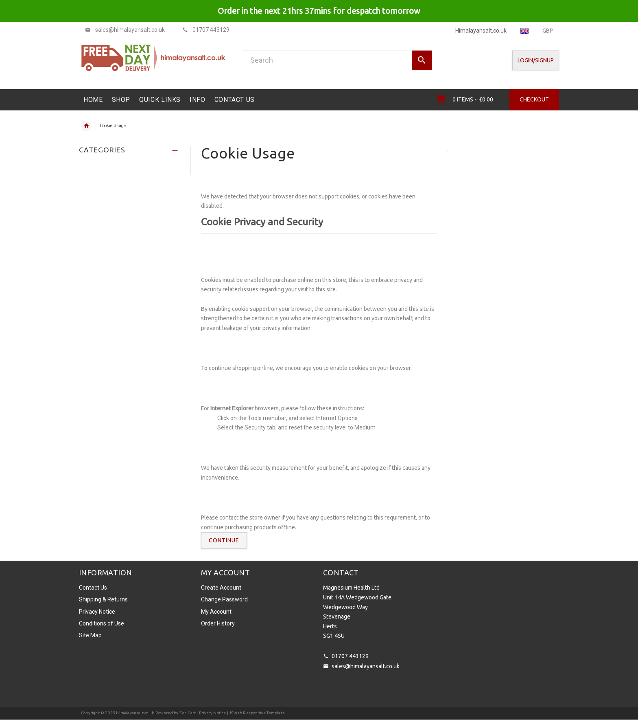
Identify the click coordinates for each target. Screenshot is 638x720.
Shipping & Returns (103, 599)
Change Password (224, 599)
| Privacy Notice (211, 713)
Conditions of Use (101, 623)
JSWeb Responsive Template (257, 713)
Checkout (534, 99)
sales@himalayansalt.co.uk (366, 666)
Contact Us (93, 587)
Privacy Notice (97, 611)
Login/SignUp (536, 60)
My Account (216, 611)
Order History (218, 623)
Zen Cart (187, 713)
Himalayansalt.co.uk (135, 713)
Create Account (221, 587)
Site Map (90, 635)
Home (86, 126)
